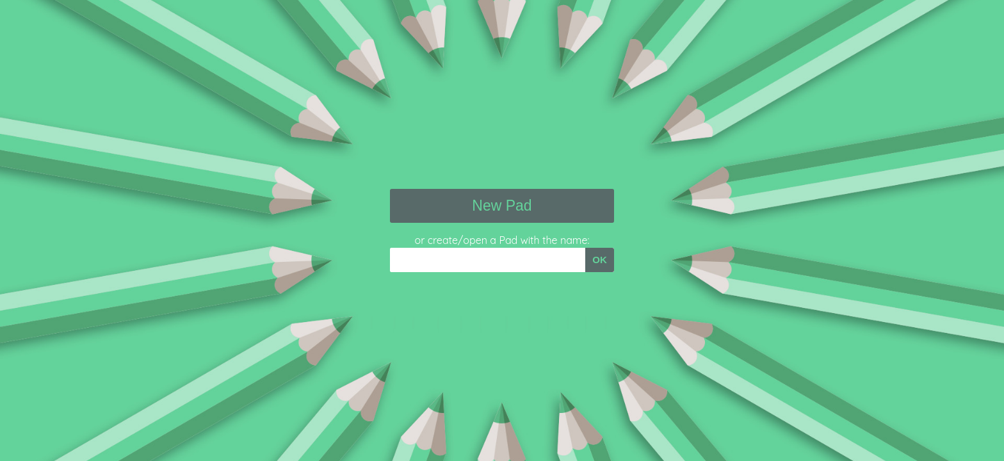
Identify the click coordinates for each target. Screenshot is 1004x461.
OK (599, 259)
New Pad (501, 205)
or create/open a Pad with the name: (502, 240)
